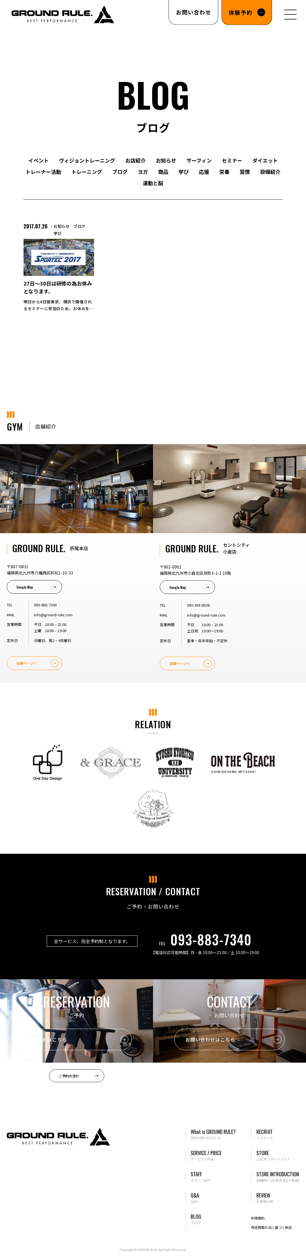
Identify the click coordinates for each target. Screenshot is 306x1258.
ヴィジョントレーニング (87, 160)
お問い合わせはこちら (210, 1039)
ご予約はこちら (49, 1039)
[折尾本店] (279, 1180)
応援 (204, 171)
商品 (163, 171)
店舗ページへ (26, 663)
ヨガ (143, 171)
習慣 (245, 171)
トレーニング (86, 171)
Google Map (24, 587)
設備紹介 (270, 171)
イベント (38, 160)
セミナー (232, 160)
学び (183, 171)
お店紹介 (135, 160)
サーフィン (199, 160)
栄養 (224, 171)
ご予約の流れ (69, 1075)
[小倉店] (293, 1180)
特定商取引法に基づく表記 (271, 1227)
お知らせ (166, 160)
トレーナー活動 (43, 171)
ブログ (120, 171)
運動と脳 (153, 183)
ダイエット (265, 160)
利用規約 (258, 1218)
